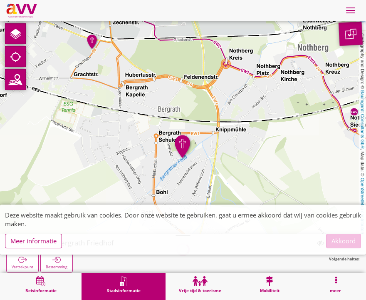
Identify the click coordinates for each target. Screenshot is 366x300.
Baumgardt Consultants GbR (362, 119)
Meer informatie (33, 241)
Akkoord (343, 241)
